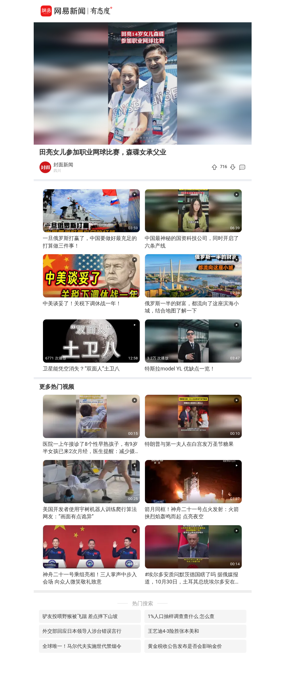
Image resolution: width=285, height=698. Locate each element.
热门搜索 (142, 603)
